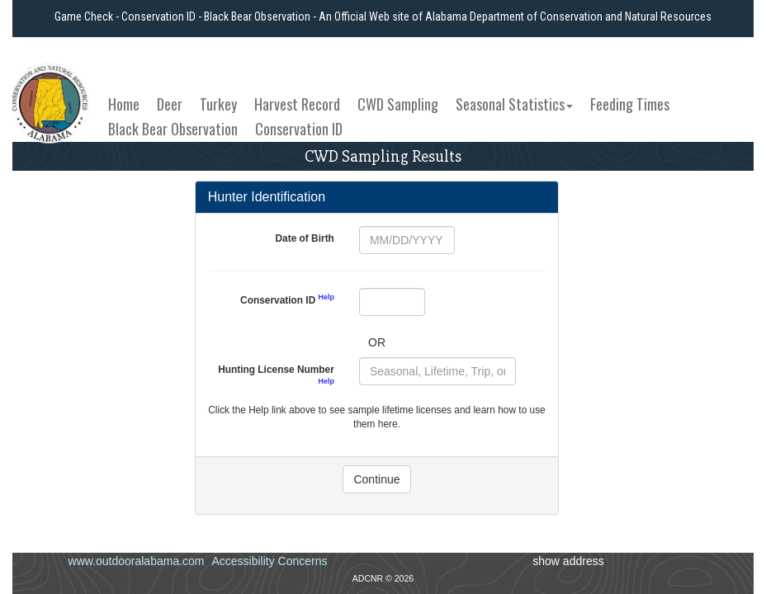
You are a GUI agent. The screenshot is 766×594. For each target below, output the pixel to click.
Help (326, 297)
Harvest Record (297, 104)
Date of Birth (305, 238)
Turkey (218, 104)
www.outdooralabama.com (137, 561)
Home (123, 104)
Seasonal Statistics (514, 104)
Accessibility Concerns (269, 561)
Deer (169, 104)
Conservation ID (299, 128)
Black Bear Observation (173, 128)
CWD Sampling (397, 104)
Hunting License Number (276, 374)
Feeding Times (629, 104)
